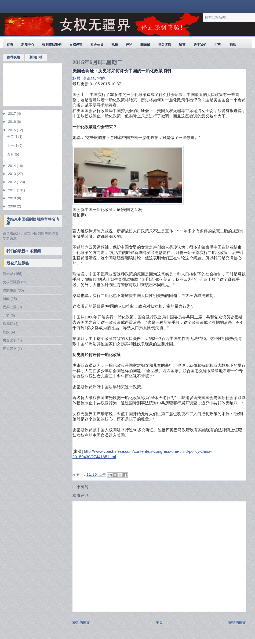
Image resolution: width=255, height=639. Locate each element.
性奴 (6, 332)
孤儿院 (8, 324)
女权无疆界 (11, 282)
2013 (12, 174)
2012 (12, 182)
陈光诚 (145, 44)
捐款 (233, 44)
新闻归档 (36, 57)
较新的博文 (81, 622)
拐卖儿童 (10, 307)
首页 (10, 44)
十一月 (13, 145)
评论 (129, 44)
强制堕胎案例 (51, 44)
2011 (12, 190)
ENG (217, 44)
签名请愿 (164, 44)
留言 (182, 44)
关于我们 (200, 44)
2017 (12, 114)
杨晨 (76, 78)
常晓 (101, 78)
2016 (12, 122)
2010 (12, 198)
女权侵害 (76, 44)
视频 (114, 44)
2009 (12, 206)
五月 (11, 154)
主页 (159, 622)
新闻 (6, 299)
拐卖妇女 (10, 349)
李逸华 (89, 78)
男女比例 (10, 340)
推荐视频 (13, 57)
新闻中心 (27, 44)
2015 (12, 130)
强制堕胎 (10, 290)
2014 (12, 166)
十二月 (13, 137)
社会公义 (96, 44)
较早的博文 (237, 622)
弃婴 (6, 315)
